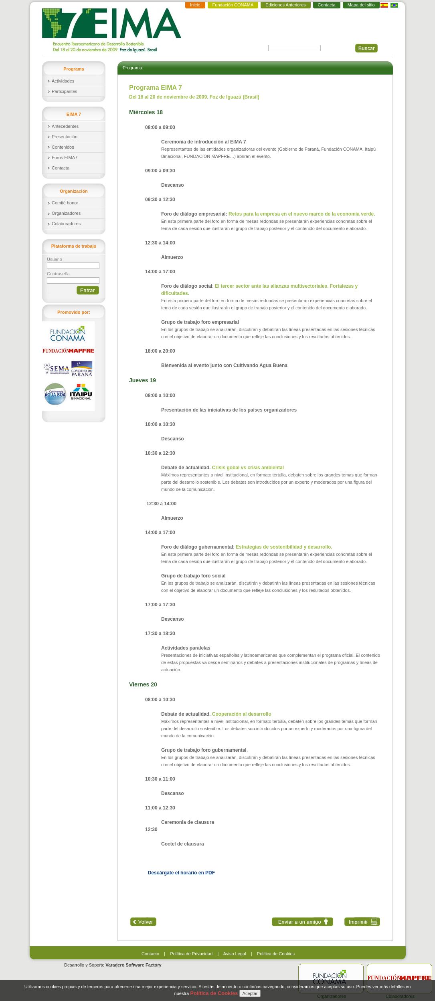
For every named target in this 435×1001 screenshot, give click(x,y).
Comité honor (65, 202)
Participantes (64, 91)
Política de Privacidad (191, 953)
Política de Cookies (276, 953)
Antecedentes (65, 126)
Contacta (327, 4)
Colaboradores (66, 223)
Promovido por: (73, 312)
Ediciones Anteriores (285, 4)
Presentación (64, 136)
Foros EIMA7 (64, 157)
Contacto (150, 953)
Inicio (195, 4)
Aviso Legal (234, 953)
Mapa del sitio (361, 4)
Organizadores (66, 213)
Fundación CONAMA (233, 4)
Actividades (63, 81)
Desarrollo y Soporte (113, 965)
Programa (132, 67)
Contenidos (63, 147)
